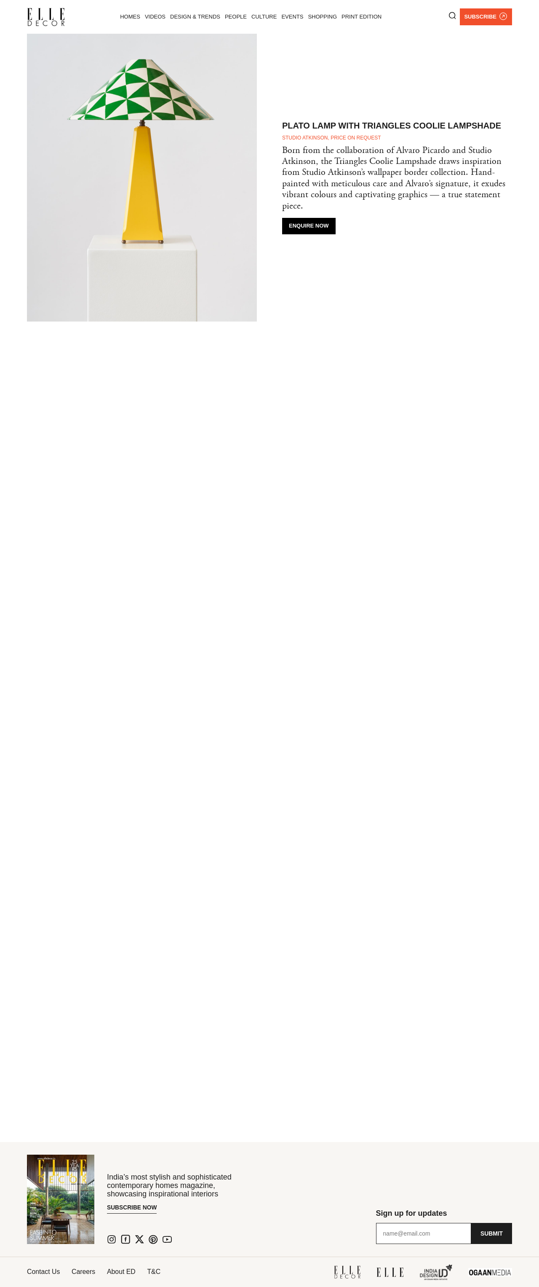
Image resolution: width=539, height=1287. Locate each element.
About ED (123, 1271)
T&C (158, 1271)
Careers (85, 1271)
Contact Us (43, 1271)
